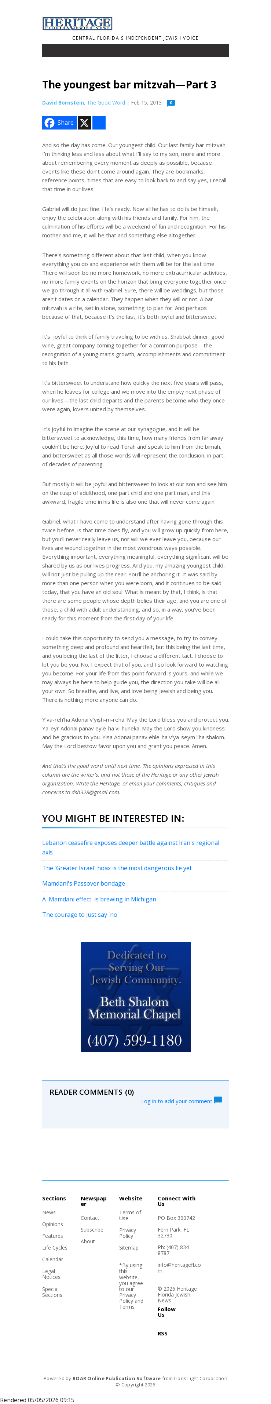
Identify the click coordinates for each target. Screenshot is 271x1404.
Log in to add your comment (181, 1100)
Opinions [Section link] (52, 1224)
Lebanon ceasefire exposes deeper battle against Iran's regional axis (130, 847)
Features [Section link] (52, 1235)
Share (58, 123)
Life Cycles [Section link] (54, 1247)
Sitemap (129, 1247)
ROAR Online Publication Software (117, 1378)
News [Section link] (49, 1212)
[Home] (78, 28)
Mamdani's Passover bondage (83, 883)
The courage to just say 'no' (80, 915)
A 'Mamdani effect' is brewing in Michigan (99, 899)
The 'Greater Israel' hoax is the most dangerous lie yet (117, 868)
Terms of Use (130, 1215)
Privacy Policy (127, 1232)
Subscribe (92, 1229)
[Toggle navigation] (53, 52)
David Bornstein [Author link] (63, 102)
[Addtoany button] (99, 123)
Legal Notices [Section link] (51, 1274)
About (88, 1241)
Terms (127, 1306)
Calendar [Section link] (52, 1259)
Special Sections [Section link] (52, 1292)
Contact (90, 1217)
